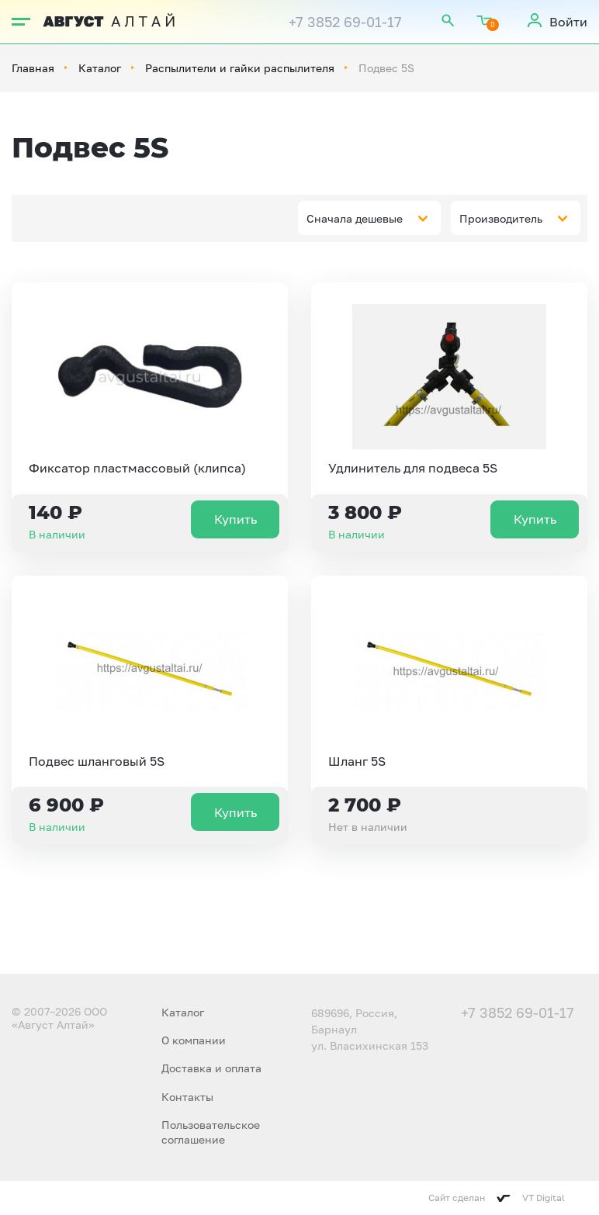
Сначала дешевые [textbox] (354, 218)
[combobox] (369, 218)
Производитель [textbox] (500, 218)
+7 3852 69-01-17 (345, 21)
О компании (193, 1040)
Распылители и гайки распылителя (239, 67)
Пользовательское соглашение (210, 1131)
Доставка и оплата (211, 1068)
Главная (33, 67)
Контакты (187, 1096)
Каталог (99, 67)
